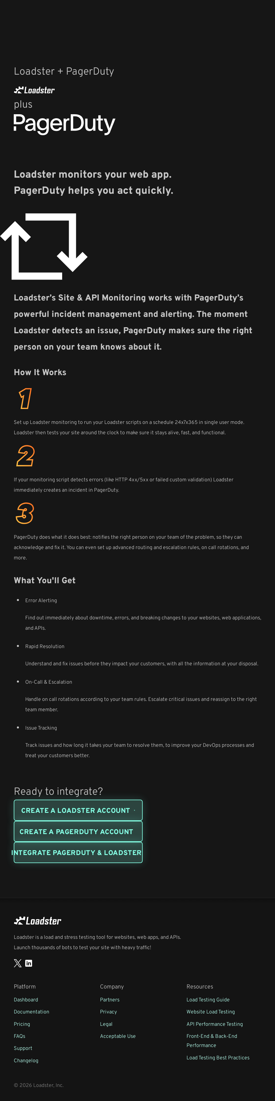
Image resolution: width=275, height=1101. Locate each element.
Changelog (26, 1060)
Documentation (31, 1011)
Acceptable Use (118, 1036)
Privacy (108, 1011)
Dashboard (26, 999)
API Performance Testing (214, 1024)
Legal (106, 1024)
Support (23, 1048)
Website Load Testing (210, 1011)
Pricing (22, 1024)
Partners (109, 999)
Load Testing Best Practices (218, 1057)
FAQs (19, 1036)
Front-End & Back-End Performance (211, 1040)
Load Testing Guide (208, 999)
